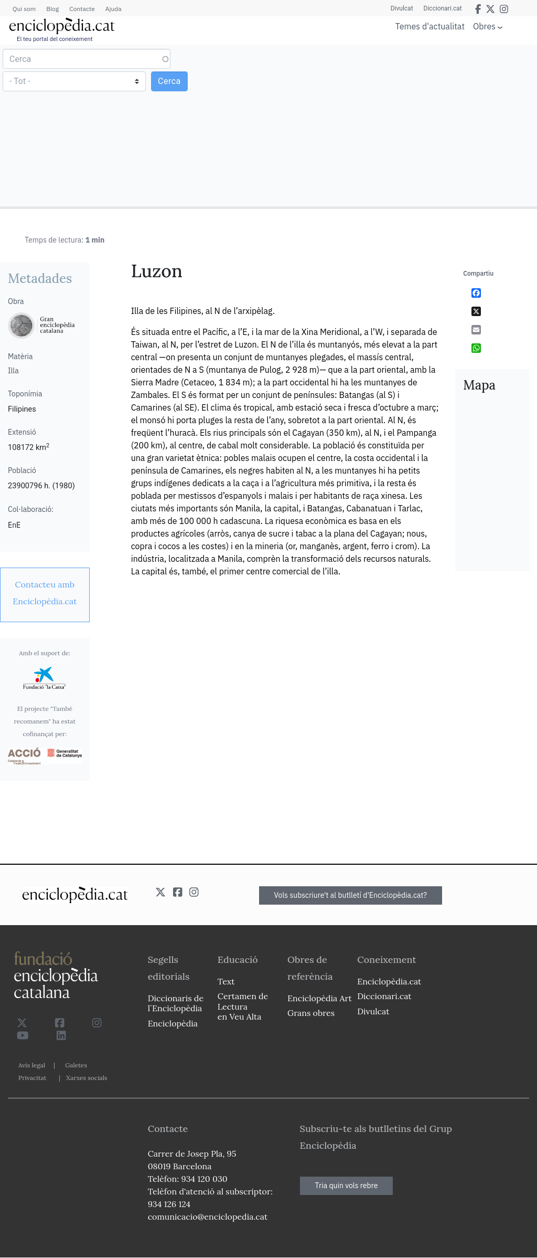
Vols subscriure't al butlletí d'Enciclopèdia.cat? (350, 895)
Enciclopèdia (173, 1023)
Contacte (81, 9)
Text (226, 981)
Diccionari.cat (443, 8)
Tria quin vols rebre (346, 1185)
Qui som (24, 9)
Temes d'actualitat (430, 26)
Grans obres (311, 1013)
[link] (44, 593)
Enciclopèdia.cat (389, 981)
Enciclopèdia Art (319, 998)
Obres (484, 26)
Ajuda (113, 9)
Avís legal (31, 1065)
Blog (52, 9)
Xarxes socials (86, 1078)
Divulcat (402, 8)
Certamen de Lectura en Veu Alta (243, 1006)
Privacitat (32, 1078)
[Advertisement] (401, 124)
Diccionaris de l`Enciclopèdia (175, 1003)
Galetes (76, 1065)
